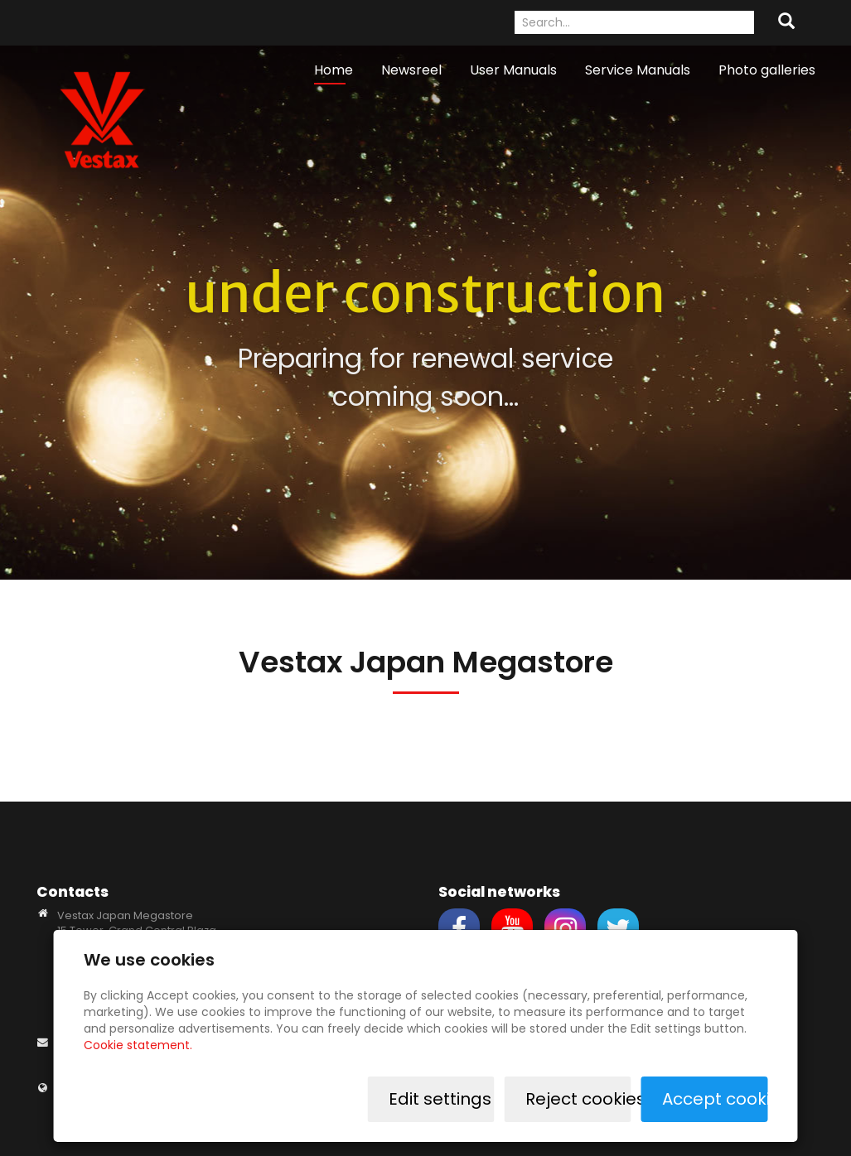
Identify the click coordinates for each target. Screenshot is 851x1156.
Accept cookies (715, 1098)
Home (333, 69)
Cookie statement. (138, 1045)
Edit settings (440, 1098)
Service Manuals (637, 69)
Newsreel (411, 69)
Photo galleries (766, 69)
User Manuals (513, 69)
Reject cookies (578, 1098)
